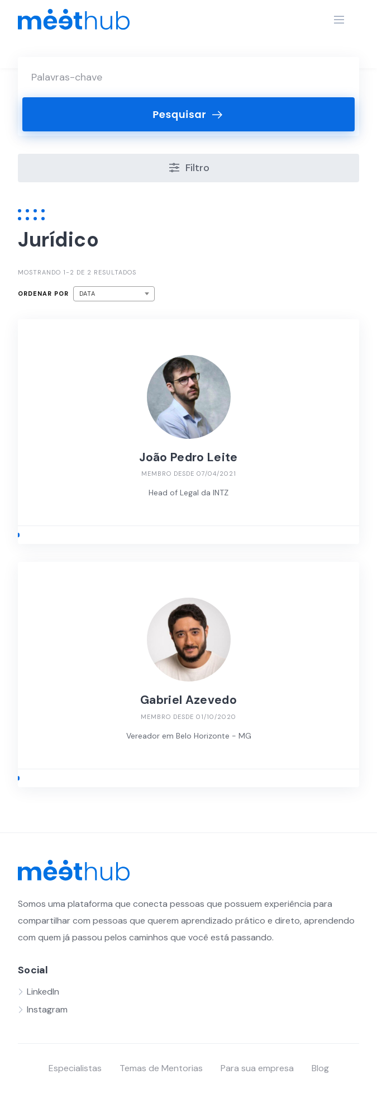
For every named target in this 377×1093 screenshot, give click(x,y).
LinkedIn (43, 991)
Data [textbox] (87, 293)
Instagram (47, 1009)
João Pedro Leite (188, 457)
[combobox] (114, 293)
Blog (320, 1068)
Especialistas (75, 1068)
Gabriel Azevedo (188, 700)
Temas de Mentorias (161, 1068)
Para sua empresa (257, 1068)
